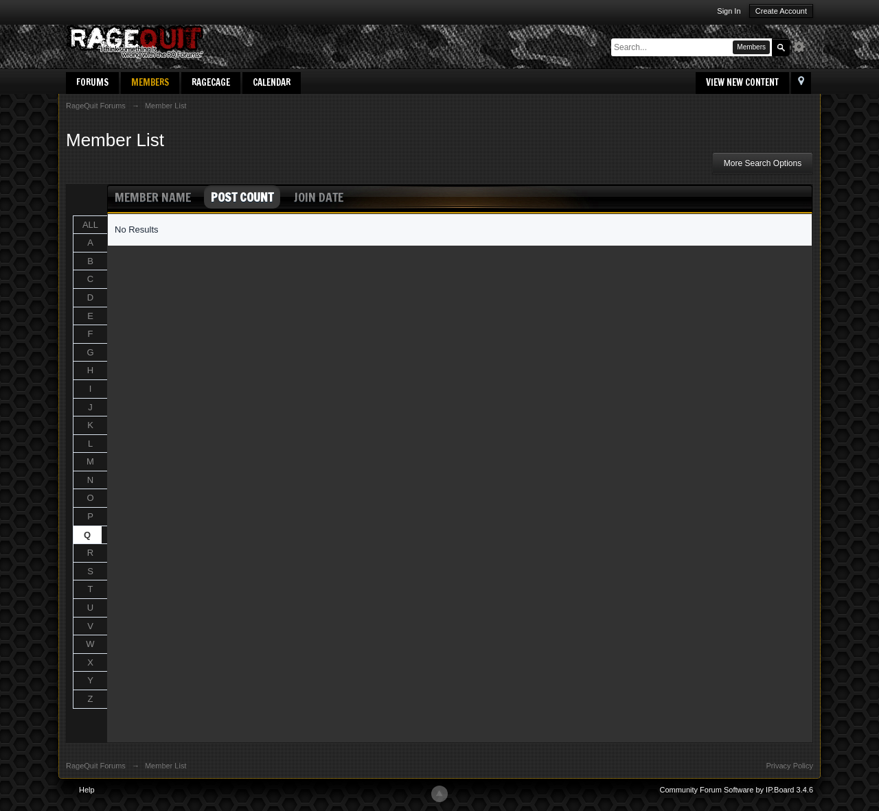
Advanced (802, 46)
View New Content (742, 82)
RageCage (211, 82)
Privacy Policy (789, 766)
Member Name (153, 197)
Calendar (271, 82)
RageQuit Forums (96, 766)
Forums (92, 82)
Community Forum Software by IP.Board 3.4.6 (736, 790)
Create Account (781, 11)
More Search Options (762, 163)
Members (150, 82)
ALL (90, 225)
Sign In (728, 11)
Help (87, 790)
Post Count (242, 197)
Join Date (318, 197)
